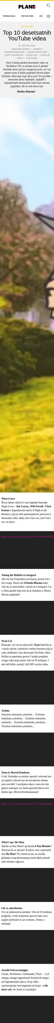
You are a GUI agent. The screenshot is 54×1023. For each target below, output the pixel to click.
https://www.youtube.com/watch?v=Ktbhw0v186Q (27, 536)
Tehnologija (9, 16)
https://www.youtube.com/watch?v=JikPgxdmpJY (27, 803)
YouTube (32, 58)
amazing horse (21, 49)
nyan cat (32, 55)
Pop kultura (27, 16)
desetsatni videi (38, 52)
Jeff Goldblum (14, 55)
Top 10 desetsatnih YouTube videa (27, 35)
